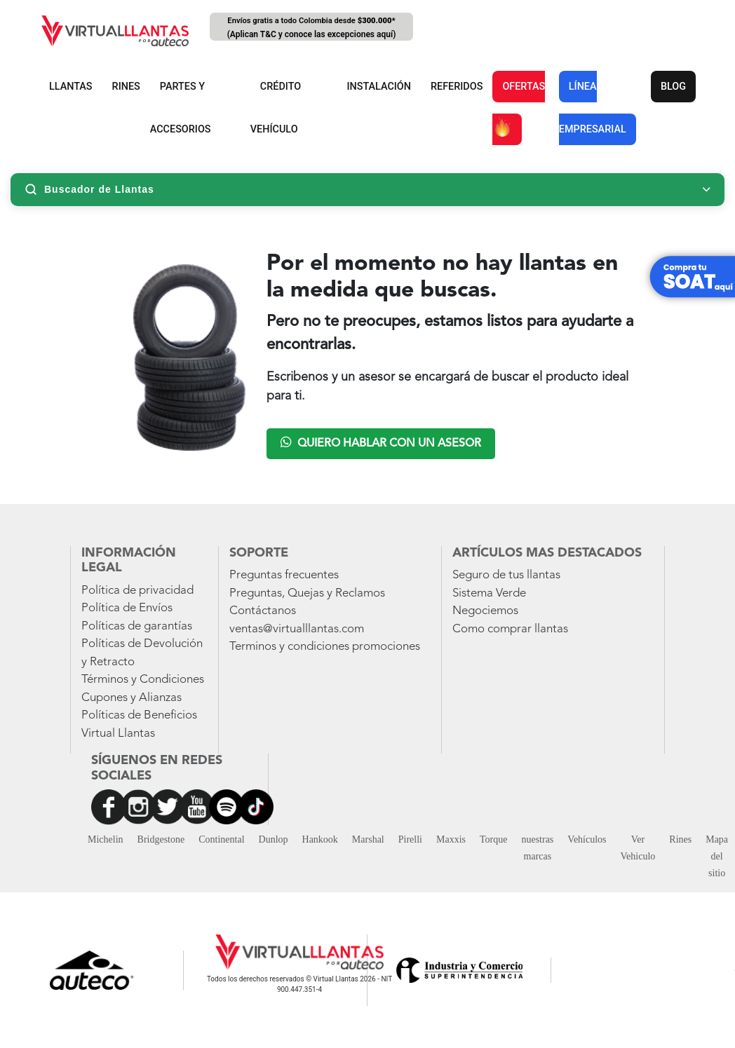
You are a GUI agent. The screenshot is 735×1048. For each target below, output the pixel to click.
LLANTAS (71, 87)
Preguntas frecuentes (284, 575)
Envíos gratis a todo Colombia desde (311, 28)
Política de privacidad (137, 591)
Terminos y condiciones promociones (324, 647)
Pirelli (410, 839)
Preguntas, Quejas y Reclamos (307, 593)
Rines (680, 839)
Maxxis (451, 839)
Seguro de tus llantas (506, 575)
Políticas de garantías (136, 626)
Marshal (368, 839)
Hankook (320, 839)
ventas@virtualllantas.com (296, 629)
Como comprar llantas (510, 629)
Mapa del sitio (717, 856)
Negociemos (485, 611)
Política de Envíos (127, 608)
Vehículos (586, 839)
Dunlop (273, 839)
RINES (126, 87)
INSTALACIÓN (378, 87)
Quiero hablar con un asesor (381, 442)
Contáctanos (262, 611)
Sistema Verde (489, 593)
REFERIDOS (457, 87)
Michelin (105, 839)
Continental (221, 839)
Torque (493, 839)
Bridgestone (161, 839)
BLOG (673, 87)
